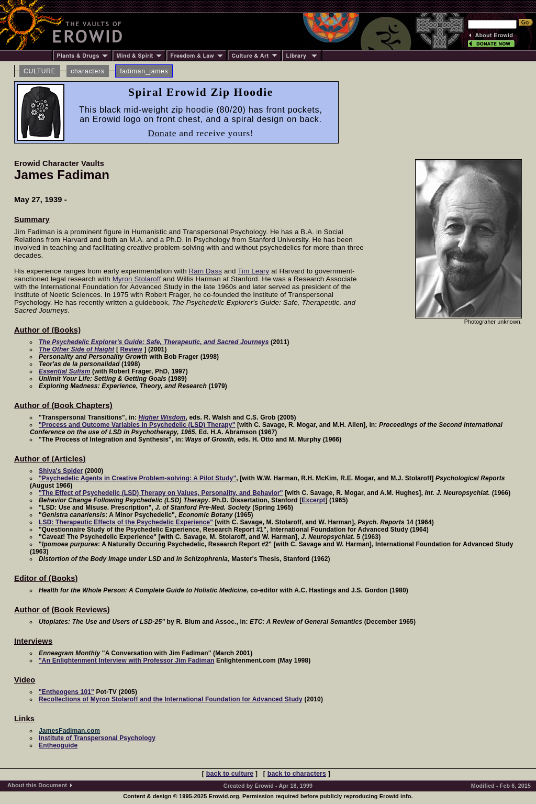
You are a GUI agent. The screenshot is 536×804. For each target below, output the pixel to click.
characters (87, 71)
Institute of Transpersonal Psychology (97, 738)
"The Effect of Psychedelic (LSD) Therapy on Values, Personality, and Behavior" (161, 493)
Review (131, 349)
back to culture (229, 773)
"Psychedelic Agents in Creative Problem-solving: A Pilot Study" (137, 478)
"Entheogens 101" (66, 692)
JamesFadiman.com (69, 730)
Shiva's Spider (61, 471)
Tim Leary (253, 271)
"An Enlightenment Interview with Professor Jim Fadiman (126, 660)
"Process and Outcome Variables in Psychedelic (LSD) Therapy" (137, 424)
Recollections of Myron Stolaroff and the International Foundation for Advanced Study (171, 699)
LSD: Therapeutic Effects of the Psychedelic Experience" (126, 522)
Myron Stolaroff (137, 279)
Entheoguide (58, 745)
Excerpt (313, 500)
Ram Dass (205, 271)
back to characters (296, 773)
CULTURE (40, 71)
